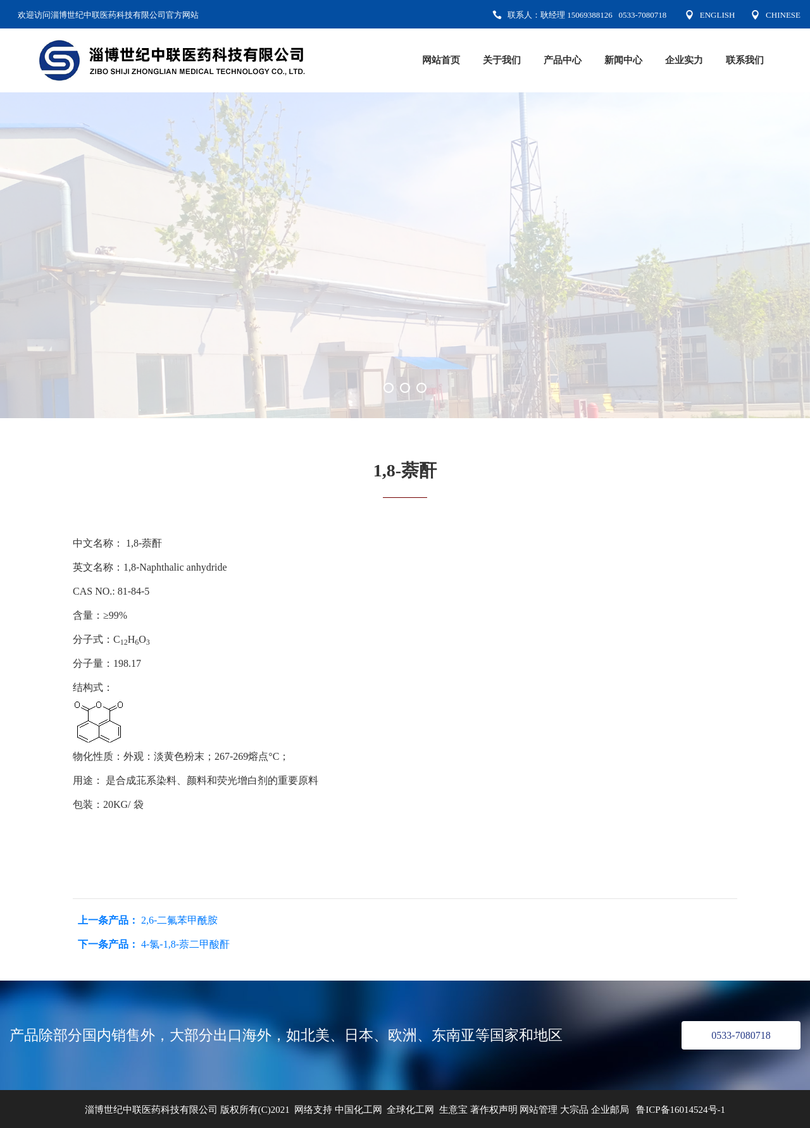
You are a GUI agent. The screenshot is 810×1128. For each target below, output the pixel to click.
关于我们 (502, 60)
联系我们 (745, 60)
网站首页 (441, 60)
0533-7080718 (740, 1035)
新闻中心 (623, 60)
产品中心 (563, 60)
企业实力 (684, 60)
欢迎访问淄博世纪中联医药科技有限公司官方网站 (108, 15)
